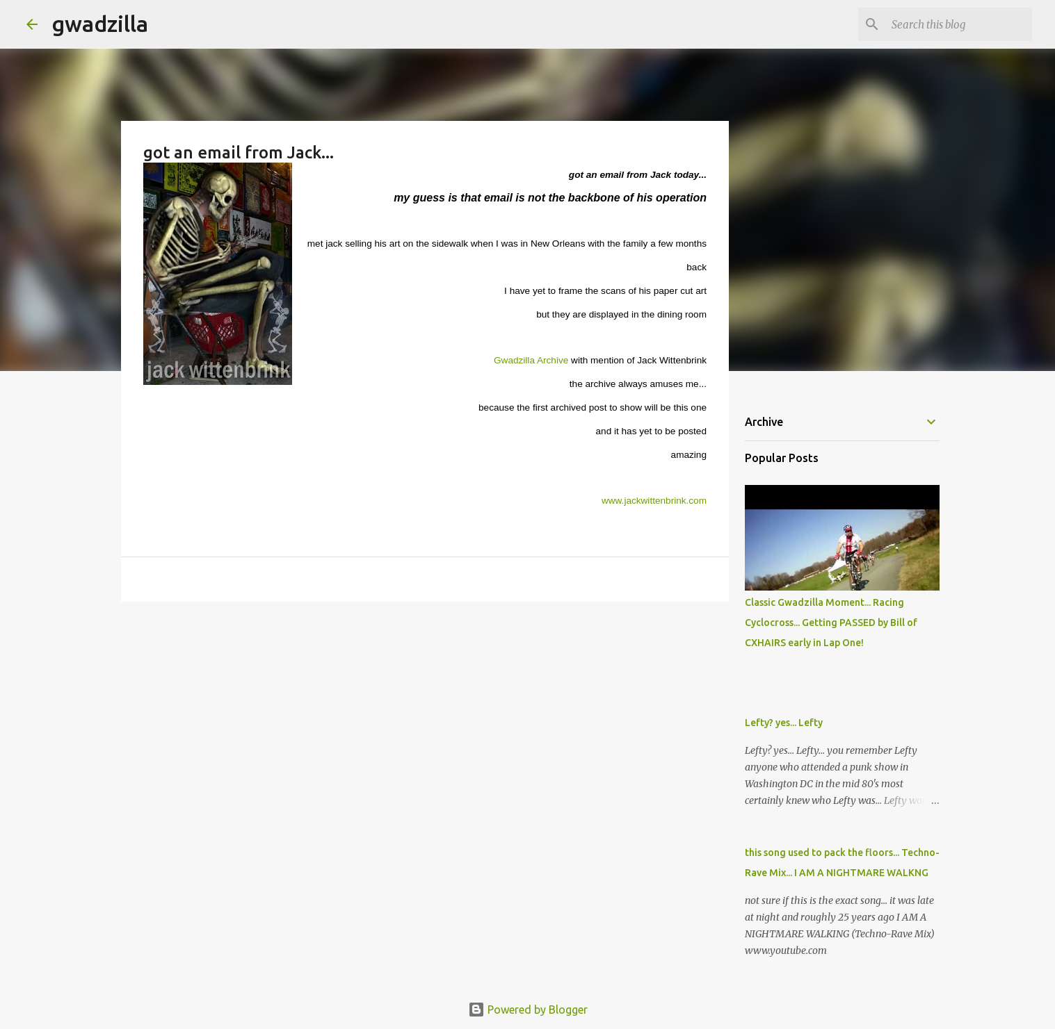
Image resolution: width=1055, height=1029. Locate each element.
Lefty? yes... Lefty (784, 722)
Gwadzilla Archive (532, 360)
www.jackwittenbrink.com (654, 500)
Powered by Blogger (528, 1009)
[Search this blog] (959, 24)
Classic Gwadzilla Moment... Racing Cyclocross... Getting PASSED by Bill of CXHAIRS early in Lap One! (831, 622)
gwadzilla (99, 23)
